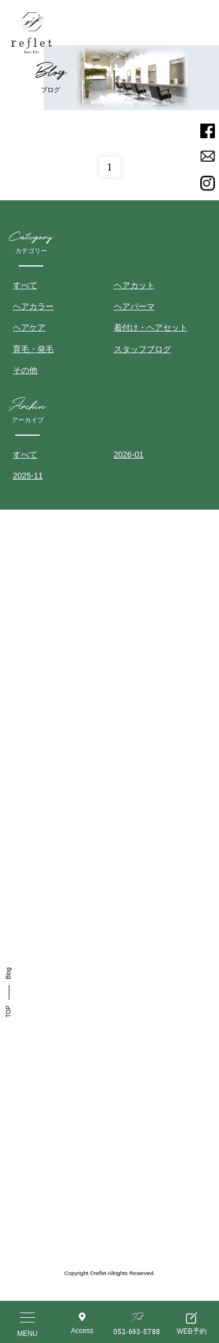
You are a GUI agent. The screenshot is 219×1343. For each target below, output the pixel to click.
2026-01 (129, 454)
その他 (25, 370)
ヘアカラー (33, 306)
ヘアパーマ (134, 306)
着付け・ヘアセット (150, 327)
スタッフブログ (142, 349)
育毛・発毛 (33, 349)
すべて (25, 285)
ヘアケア (29, 327)
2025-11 (28, 475)
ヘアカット (134, 285)
